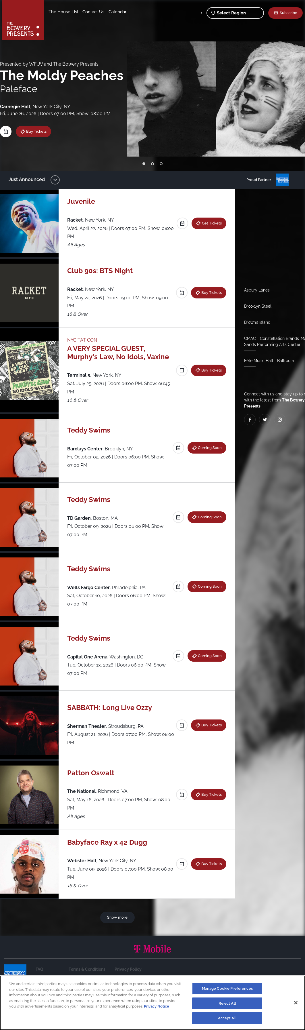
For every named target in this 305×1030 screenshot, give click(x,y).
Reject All (227, 1003)
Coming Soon (207, 447)
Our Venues (77, 11)
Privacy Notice (156, 1006)
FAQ (39, 969)
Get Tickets (209, 223)
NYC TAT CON (85, 340)
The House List (108, 11)
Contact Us (60, 20)
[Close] (295, 1002)
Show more (118, 917)
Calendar (84, 20)
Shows (55, 11)
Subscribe (288, 12)
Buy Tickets (40, 131)
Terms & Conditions (87, 969)
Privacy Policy (128, 969)
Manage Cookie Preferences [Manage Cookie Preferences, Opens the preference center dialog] (227, 988)
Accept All (227, 1018)
